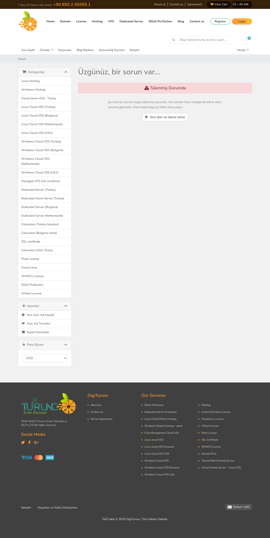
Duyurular (65, 50)
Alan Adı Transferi (35, 324)
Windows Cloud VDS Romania (161, 467)
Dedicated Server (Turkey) (38, 190)
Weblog (206, 405)
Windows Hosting (33, 90)
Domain (65, 21)
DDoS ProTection (160, 21)
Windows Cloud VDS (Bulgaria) (42, 150)
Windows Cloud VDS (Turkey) (41, 142)
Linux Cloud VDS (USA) (37, 133)
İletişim (134, 50)
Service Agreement (101, 419)
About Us (96, 405)
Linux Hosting (30, 81)
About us (160, 4)
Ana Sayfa (28, 50)
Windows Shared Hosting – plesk (163, 426)
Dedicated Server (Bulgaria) (39, 207)
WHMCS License (32, 276)
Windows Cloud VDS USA (159, 474)
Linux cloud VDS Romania (159, 446)
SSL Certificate (209, 439)
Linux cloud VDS (153, 439)
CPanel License (31, 293)
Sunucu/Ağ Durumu (112, 50)
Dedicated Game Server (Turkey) (42, 198)
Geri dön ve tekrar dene (165, 117)
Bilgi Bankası (85, 50)
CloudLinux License (212, 419)
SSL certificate (30, 242)
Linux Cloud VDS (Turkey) (38, 107)
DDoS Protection (32, 285)
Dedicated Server (131, 21)
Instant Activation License (216, 412)
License (81, 21)
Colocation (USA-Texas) (37, 250)
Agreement (194, 4)
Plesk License (30, 259)
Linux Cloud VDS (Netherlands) (42, 124)
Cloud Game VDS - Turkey (38, 98)
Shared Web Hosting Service (217, 460)
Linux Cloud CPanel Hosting (160, 419)
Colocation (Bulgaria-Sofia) (39, 233)
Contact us (176, 4)
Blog (181, 21)
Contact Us (97, 412)
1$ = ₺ (240, 4)
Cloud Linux (29, 268)
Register (220, 21)
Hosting (97, 21)
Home (50, 21)
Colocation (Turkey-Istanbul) (40, 224)
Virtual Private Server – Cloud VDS (221, 467)
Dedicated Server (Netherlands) (42, 216)
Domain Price (208, 453)
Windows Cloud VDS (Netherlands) (35, 161)
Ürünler (45, 50)
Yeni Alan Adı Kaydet (37, 315)
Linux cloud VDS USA (156, 453)
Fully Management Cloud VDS (161, 433)
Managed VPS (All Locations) (40, 181)
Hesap (241, 50)
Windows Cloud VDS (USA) (39, 172)
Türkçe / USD (239, 507)
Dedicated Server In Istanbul (160, 412)
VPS (111, 21)
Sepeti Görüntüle (35, 332)
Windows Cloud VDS (156, 460)
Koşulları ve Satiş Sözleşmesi (57, 507)
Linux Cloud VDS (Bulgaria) (39, 116)
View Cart (218, 4)
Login (242, 21)
